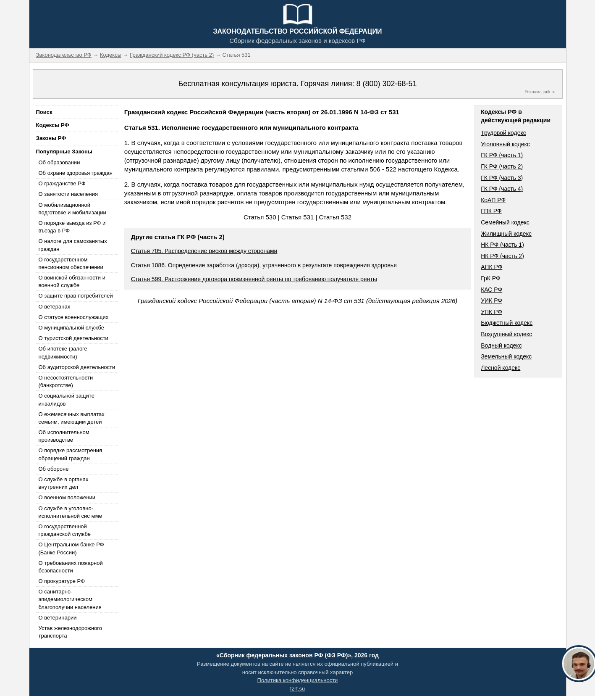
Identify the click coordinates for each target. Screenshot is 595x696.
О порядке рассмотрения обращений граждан (70, 454)
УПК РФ (491, 311)
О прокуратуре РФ (62, 581)
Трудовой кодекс (503, 132)
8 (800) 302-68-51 (386, 83)
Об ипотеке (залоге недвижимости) (63, 352)
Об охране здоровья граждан (76, 173)
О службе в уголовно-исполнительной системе (70, 512)
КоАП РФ (493, 200)
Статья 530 (260, 217)
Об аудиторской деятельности (77, 367)
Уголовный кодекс (505, 144)
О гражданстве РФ (62, 183)
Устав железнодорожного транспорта (70, 632)
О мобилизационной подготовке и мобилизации (72, 209)
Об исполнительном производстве (64, 436)
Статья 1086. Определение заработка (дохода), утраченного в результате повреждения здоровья (264, 265)
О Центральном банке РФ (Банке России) (71, 548)
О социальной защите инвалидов (66, 399)
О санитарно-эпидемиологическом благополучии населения (70, 599)
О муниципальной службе (71, 327)
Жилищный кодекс (506, 233)
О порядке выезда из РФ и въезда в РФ (72, 227)
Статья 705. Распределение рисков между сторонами (204, 251)
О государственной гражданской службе (65, 530)
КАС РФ (491, 289)
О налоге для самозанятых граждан (73, 245)
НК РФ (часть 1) (502, 244)
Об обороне (54, 469)
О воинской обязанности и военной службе (72, 281)
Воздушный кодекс (506, 334)
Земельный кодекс (506, 356)
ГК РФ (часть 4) (502, 188)
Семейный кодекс (505, 222)
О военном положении (67, 497)
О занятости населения (68, 194)
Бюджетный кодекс (506, 322)
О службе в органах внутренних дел (64, 483)
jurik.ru (549, 92)
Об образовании (59, 162)
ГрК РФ (490, 278)
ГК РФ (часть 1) (502, 155)
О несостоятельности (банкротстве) (66, 381)
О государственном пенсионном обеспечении (71, 263)
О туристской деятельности (73, 338)
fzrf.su (297, 688)
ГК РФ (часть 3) (502, 177)
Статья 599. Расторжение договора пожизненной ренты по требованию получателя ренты (254, 279)
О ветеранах (55, 306)
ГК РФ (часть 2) (502, 166)
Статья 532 (335, 217)
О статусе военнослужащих (74, 317)
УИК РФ (491, 300)
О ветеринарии (58, 617)
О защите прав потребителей (76, 296)
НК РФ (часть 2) (502, 256)
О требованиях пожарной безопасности (71, 567)
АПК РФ (491, 267)
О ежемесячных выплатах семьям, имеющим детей (72, 418)
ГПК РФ (491, 211)
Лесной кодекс (500, 367)
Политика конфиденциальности (297, 680)
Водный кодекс (501, 345)
